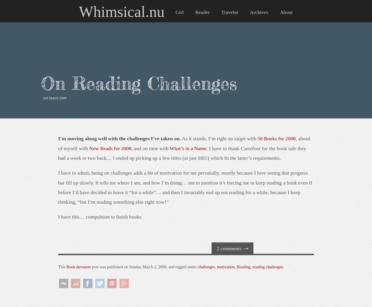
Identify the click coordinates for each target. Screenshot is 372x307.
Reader (202, 12)
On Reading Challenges (139, 83)
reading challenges (268, 267)
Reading (244, 267)
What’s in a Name (188, 148)
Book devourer (79, 267)
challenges (206, 267)
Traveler (229, 12)
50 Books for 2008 (276, 138)
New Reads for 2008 (110, 148)
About (286, 12)
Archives (259, 12)
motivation (226, 267)
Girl (180, 12)
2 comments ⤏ (232, 248)
